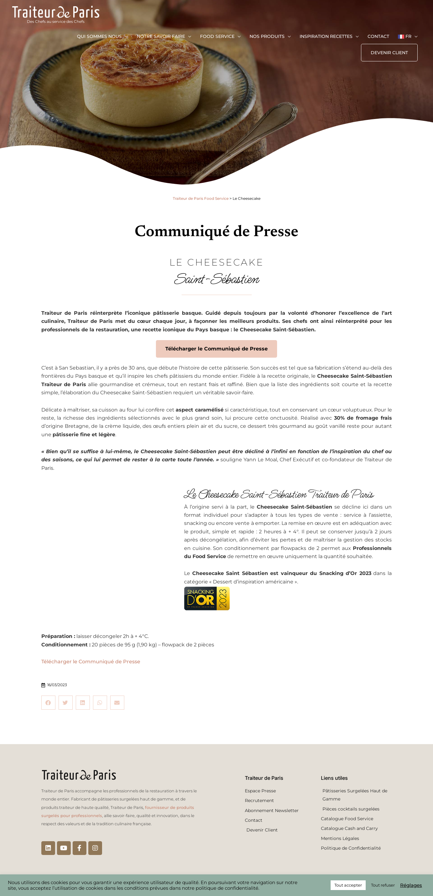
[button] (389, 56)
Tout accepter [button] (348, 885)
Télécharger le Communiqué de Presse (90, 662)
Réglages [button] (411, 885)
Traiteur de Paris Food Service (201, 198)
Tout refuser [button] (383, 885)
